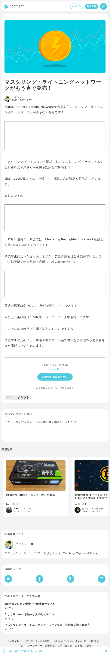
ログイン (76, 6)
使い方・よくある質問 (38, 641)
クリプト (18, 397)
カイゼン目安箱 (83, 646)
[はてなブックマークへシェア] (70, 579)
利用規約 (94, 641)
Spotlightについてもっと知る (26, 651)
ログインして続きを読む (61, 388)
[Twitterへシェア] (8, 579)
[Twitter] (32, 544)
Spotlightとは (15, 641)
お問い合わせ (65, 646)
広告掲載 (50, 646)
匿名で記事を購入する (55, 376)
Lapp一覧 (81, 641)
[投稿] (103, 6)
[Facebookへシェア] (39, 579)
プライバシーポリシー (30, 646)
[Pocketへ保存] (101, 579)
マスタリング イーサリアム (81, 161)
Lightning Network (63, 641)
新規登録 (91, 6)
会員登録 (40, 388)
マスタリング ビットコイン (24, 161)
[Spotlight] (14, 6)
